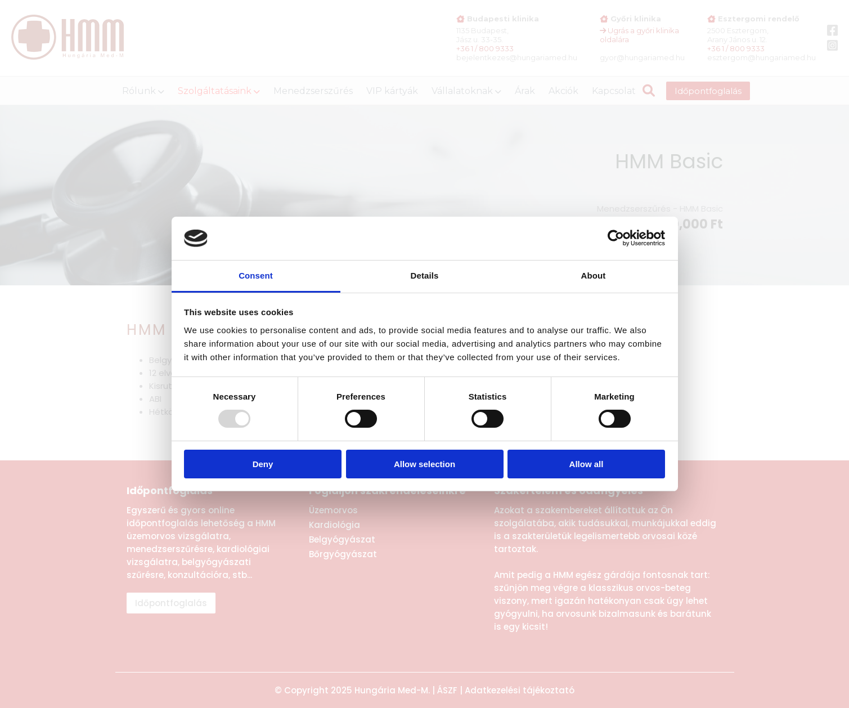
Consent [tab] (256, 275)
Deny (263, 464)
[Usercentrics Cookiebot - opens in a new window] (616, 238)
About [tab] (593, 275)
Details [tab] (425, 275)
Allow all (586, 464)
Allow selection (424, 464)
